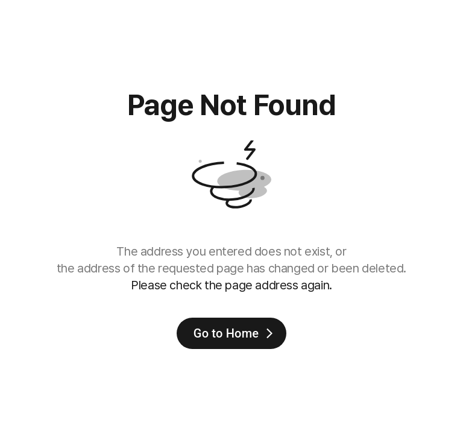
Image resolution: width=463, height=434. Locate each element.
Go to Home (235, 333)
